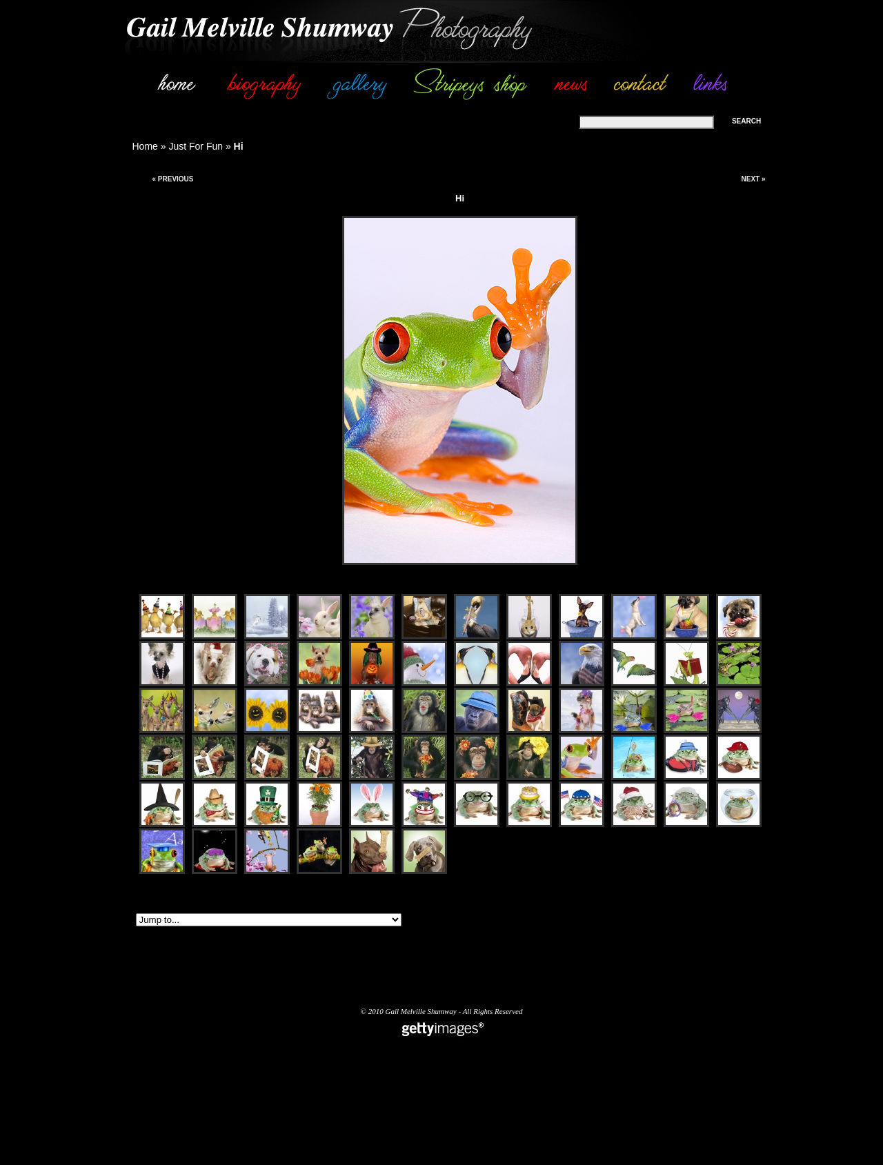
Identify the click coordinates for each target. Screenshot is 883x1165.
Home (145, 146)
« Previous (172, 179)
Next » (753, 179)
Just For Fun (195, 146)
